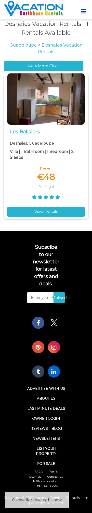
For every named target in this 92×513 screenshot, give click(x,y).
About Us (46, 398)
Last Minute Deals (46, 408)
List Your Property (46, 451)
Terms (53, 471)
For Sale (46, 464)
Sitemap (35, 476)
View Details (46, 211)
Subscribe (59, 297)
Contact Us (55, 476)
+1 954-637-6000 (46, 485)
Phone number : (46, 481)
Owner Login (46, 418)
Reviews (39, 428)
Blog (56, 428)
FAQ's (39, 471)
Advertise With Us (46, 388)
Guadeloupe (24, 45)
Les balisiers (25, 132)
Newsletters (46, 438)
